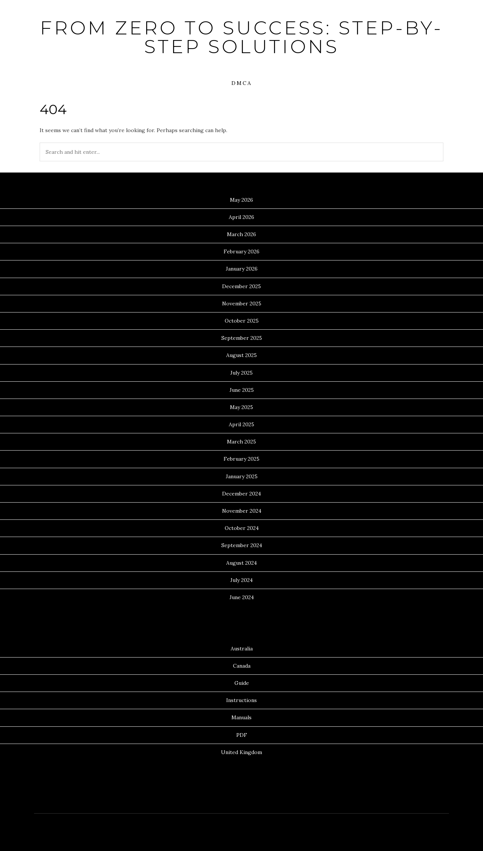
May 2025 (241, 407)
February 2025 (241, 458)
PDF (241, 735)
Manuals (241, 717)
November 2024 (241, 510)
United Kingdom (241, 752)
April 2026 (241, 217)
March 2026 (241, 234)
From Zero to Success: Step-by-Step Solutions (241, 37)
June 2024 (242, 597)
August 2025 (241, 355)
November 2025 (241, 303)
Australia (242, 648)
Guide (241, 683)
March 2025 (241, 441)
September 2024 (241, 545)
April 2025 (241, 424)
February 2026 (241, 251)
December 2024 (241, 493)
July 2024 (241, 580)
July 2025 (241, 372)
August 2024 (241, 562)
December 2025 (241, 286)
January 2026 (242, 268)
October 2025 (242, 320)
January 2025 (242, 476)
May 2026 (241, 199)
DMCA (241, 83)
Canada (241, 665)
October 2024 (242, 528)
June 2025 (242, 390)
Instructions (241, 700)
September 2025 (241, 338)
